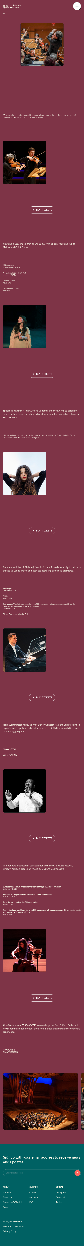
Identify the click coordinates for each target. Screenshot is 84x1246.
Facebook (61, 1197)
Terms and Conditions (13, 1226)
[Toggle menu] (77, 6)
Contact (33, 1192)
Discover (7, 1192)
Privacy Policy (9, 1231)
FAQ (31, 1202)
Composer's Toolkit (12, 1202)
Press (5, 1207)
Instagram (61, 1192)
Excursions (8, 1197)
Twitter (59, 1202)
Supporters (34, 1197)
